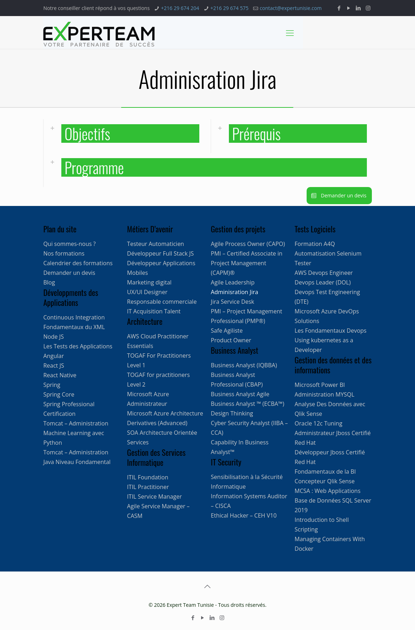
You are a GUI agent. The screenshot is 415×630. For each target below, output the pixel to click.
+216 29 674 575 (229, 8)
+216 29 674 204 (180, 8)
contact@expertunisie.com (291, 8)
